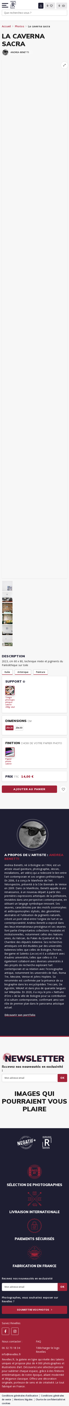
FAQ (38, 1341)
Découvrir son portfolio (20, 1015)
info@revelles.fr (11, 1354)
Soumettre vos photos (34, 1309)
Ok (62, 1077)
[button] (5, 5)
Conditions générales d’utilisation (20, 1395)
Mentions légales (23, 1399)
